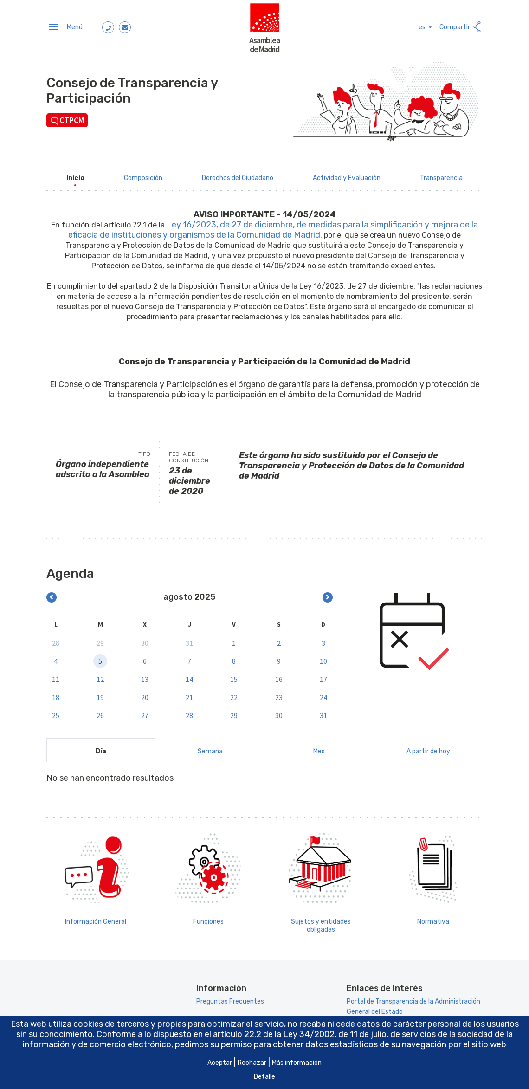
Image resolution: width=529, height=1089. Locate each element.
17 (323, 676)
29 (100, 640)
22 (234, 694)
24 (323, 694)
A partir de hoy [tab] (428, 748)
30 (144, 640)
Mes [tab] (319, 748)
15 (234, 676)
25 (55, 712)
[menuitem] (75, 175)
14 (189, 676)
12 (100, 676)
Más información (297, 1063)
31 (189, 640)
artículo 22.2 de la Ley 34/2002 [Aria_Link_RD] (274, 1034)
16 (279, 676)
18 (55, 694)
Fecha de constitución (188, 454)
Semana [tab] (210, 748)
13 (144, 676)
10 (323, 658)
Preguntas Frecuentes (230, 999)
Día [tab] (101, 748)
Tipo (144, 451)
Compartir (461, 26)
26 (100, 712)
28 (55, 640)
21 (189, 694)
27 (144, 712)
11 (55, 676)
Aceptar (219, 1063)
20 (144, 694)
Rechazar (252, 1063)
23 (279, 694)
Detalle (264, 1077)
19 (100, 694)
